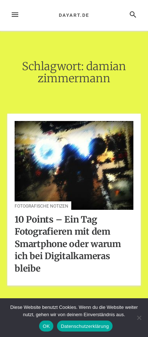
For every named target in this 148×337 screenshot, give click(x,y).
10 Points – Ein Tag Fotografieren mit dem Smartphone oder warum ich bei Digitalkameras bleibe (68, 244)
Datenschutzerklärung (85, 326)
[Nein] (139, 317)
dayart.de (74, 15)
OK (46, 326)
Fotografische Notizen (41, 206)
